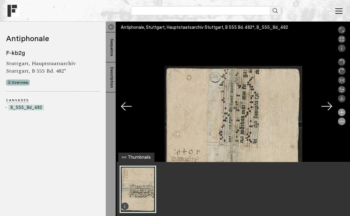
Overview (20, 82)
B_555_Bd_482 (26, 107)
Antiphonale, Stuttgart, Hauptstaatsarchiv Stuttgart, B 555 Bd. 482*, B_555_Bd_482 (204, 27)
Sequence (112, 47)
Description (112, 77)
